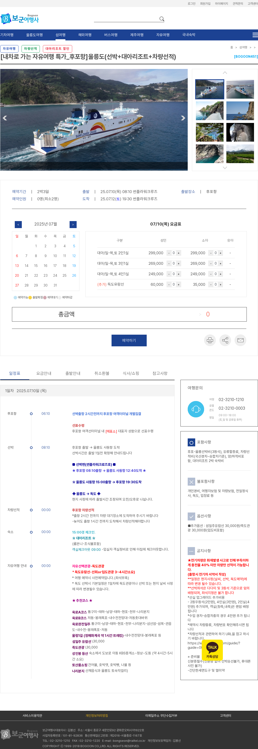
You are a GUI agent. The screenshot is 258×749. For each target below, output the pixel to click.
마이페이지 (221, 3)
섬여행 (60, 35)
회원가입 (205, 3)
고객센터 (253, 3)
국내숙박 (188, 34)
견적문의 (238, 3)
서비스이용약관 (32, 715)
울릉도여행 (34, 35)
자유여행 (162, 35)
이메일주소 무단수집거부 (161, 715)
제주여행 (136, 35)
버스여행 (110, 35)
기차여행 (6, 35)
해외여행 (84, 35)
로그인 (191, 3)
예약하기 (129, 340)
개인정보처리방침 (97, 715)
